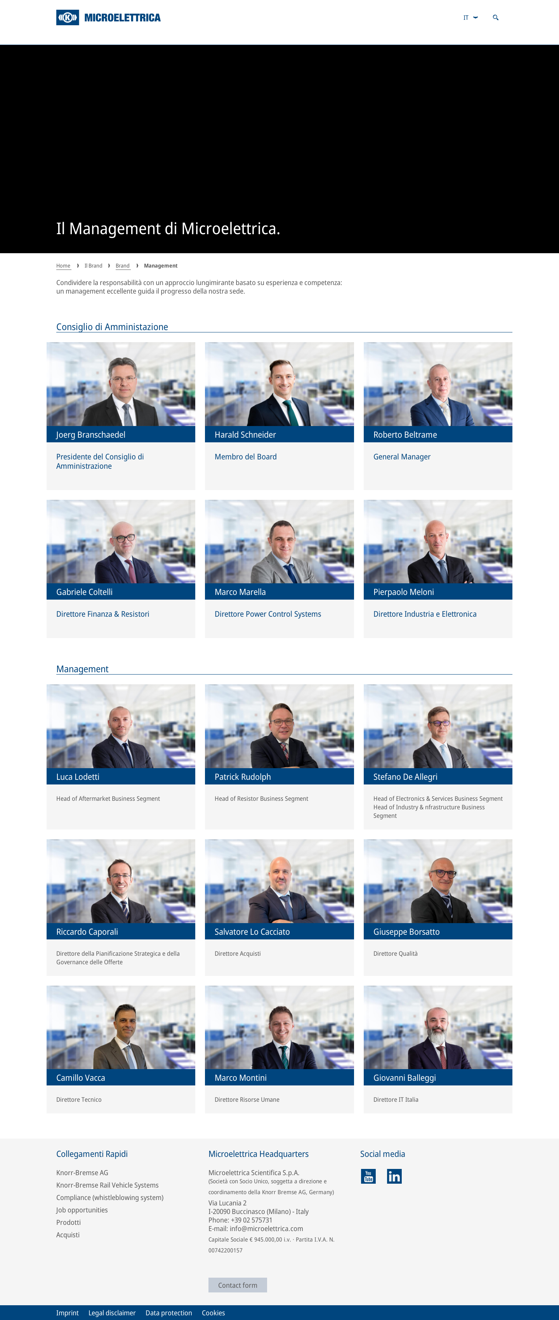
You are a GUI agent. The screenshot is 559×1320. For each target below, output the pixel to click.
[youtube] (368, 1176)
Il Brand (485, 37)
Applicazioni (147, 37)
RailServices (225, 37)
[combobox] (471, 17)
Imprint (67, 1312)
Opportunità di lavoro (398, 37)
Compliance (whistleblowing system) (109, 1197)
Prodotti (72, 37)
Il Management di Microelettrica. (168, 229)
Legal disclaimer (112, 1312)
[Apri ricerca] (496, 17)
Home (63, 265)
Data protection (169, 1312)
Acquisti (68, 1234)
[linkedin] (394, 1176)
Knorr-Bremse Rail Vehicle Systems (107, 1185)
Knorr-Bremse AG (82, 1172)
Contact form (237, 1285)
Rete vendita (305, 37)
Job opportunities (82, 1209)
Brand (123, 265)
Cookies (213, 1312)
